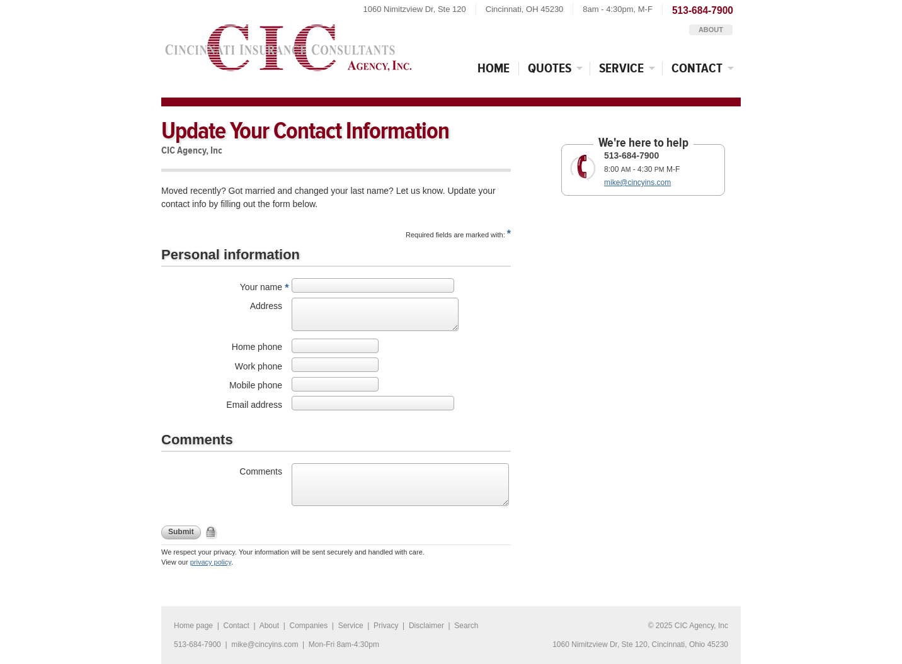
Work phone (258, 366)
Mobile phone (255, 385)
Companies (308, 625)
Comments (260, 471)
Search (466, 625)
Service (631, 68)
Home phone (257, 347)
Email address (254, 405)
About (711, 29)
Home (493, 68)
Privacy (386, 625)
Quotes (559, 68)
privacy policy (210, 562)
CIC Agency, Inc (288, 44)
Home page (193, 625)
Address (266, 306)
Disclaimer (426, 625)
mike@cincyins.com (637, 182)
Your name (261, 287)
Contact (706, 68)
